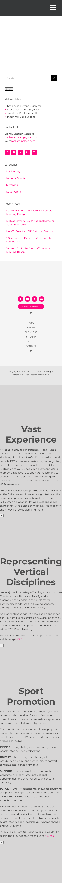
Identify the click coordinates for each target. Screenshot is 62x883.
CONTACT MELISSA (31, 306)
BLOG (31, 341)
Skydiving (12, 185)
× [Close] (1, 516)
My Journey (13, 171)
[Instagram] (20, 152)
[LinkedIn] (27, 152)
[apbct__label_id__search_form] (31, 84)
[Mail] (34, 152)
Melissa (49, 835)
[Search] (54, 78)
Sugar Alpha (13, 191)
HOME (31, 322)
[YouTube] (13, 152)
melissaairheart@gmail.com (21, 137)
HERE (18, 639)
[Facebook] (7, 152)
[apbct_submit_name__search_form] (9, 89)
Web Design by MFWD (37, 374)
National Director (16, 178)
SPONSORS (31, 332)
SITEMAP (31, 336)
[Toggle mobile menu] (53, 7)
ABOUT (31, 327)
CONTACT (31, 346)
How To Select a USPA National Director (29, 231)
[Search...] (28, 78)
